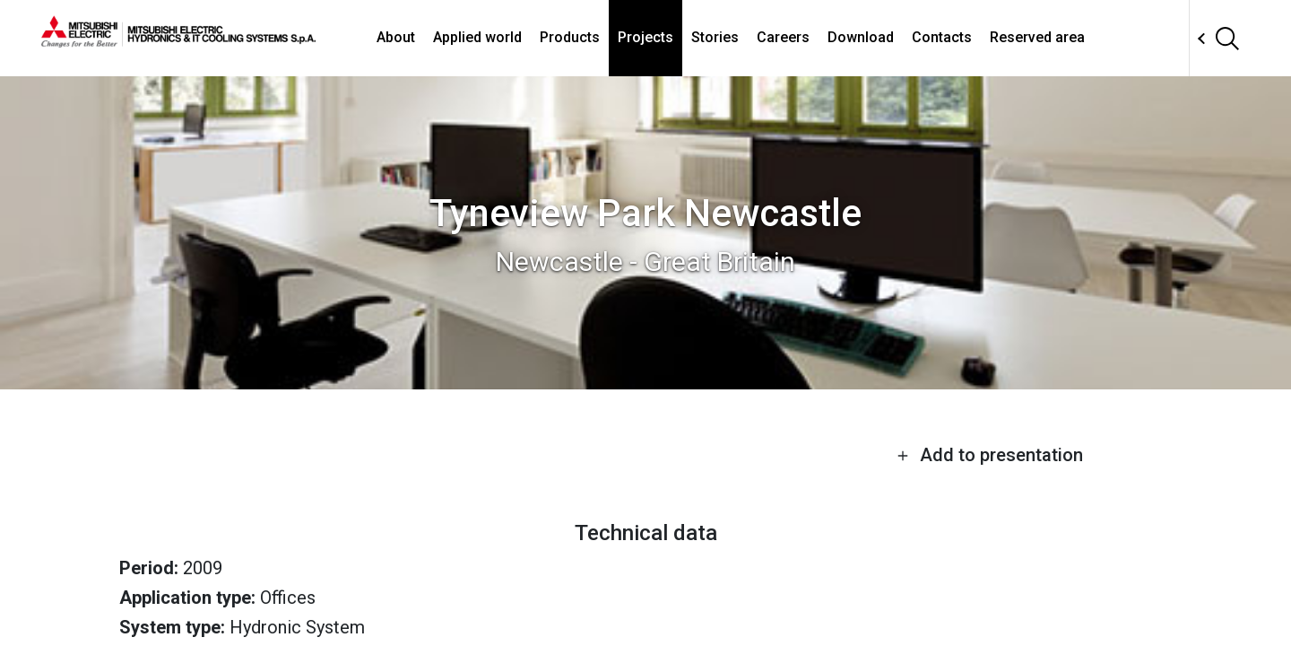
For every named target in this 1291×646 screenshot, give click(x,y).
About (396, 37)
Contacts (942, 37)
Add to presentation (990, 455)
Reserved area (1037, 37)
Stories (715, 37)
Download (860, 37)
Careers (783, 37)
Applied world (477, 37)
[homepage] (178, 40)
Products (570, 37)
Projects (645, 37)
